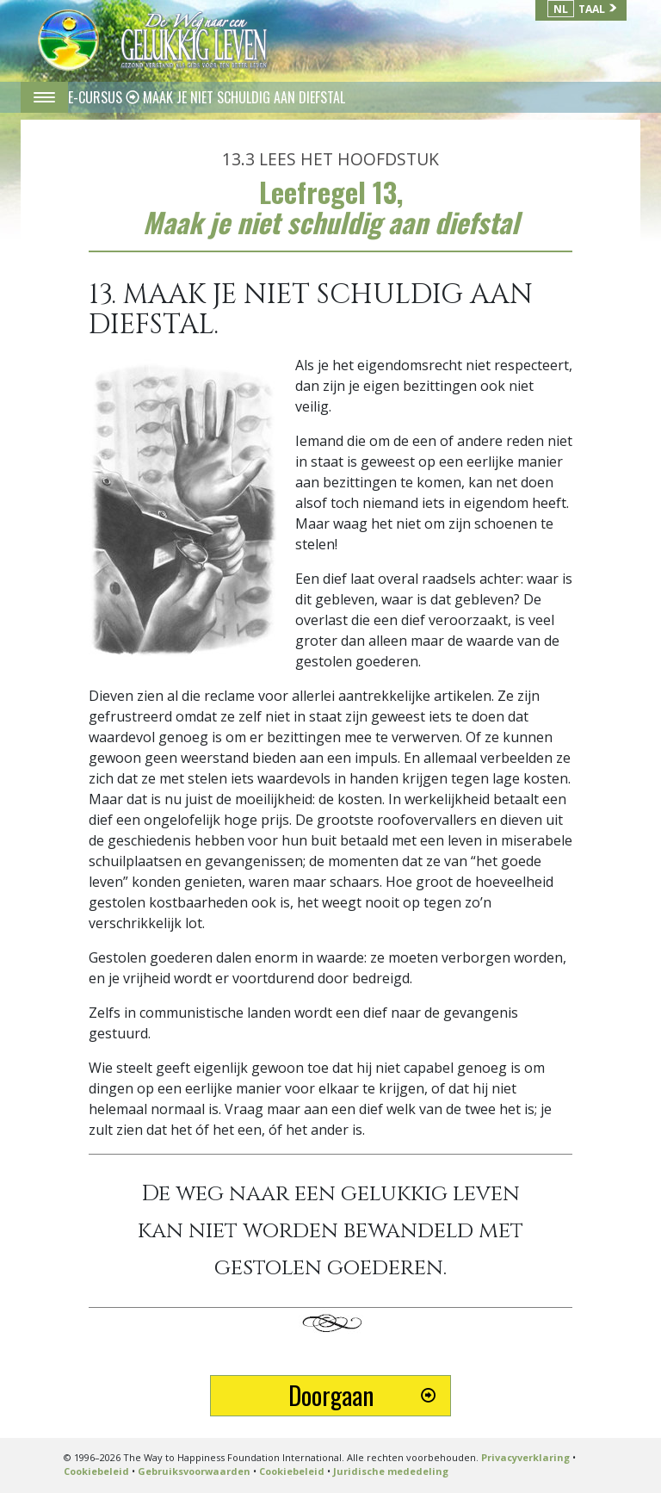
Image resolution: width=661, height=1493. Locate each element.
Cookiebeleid (96, 1471)
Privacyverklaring (525, 1457)
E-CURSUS (97, 97)
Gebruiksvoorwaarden (194, 1471)
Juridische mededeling (390, 1471)
